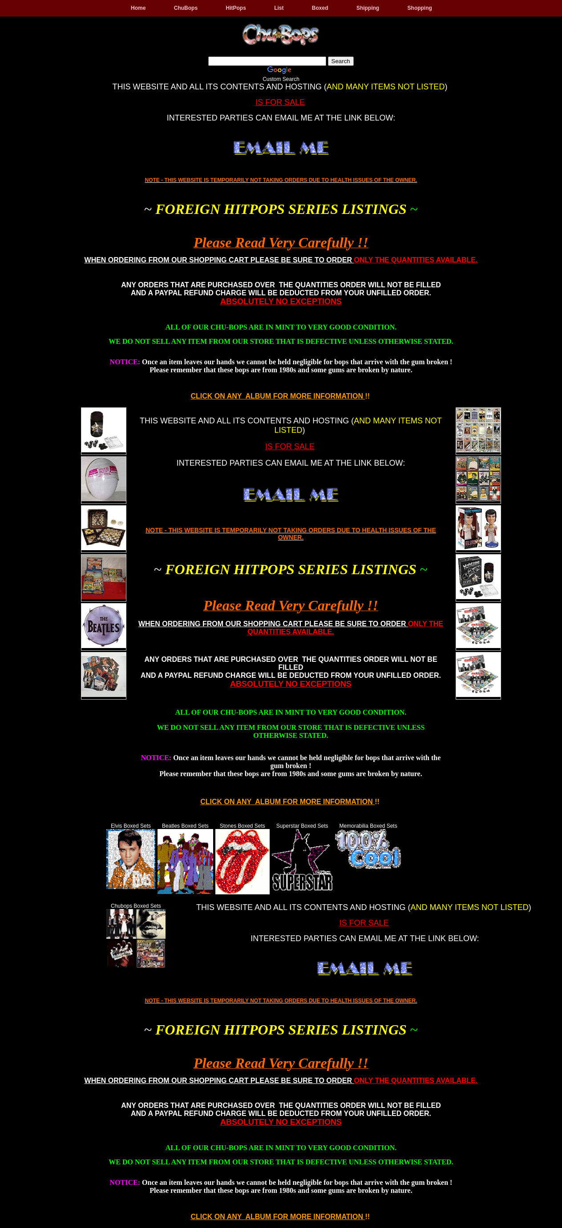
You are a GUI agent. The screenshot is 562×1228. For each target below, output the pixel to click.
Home (138, 8)
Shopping (420, 8)
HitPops (236, 8)
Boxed (320, 8)
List (278, 8)
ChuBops (186, 8)
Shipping (367, 8)
